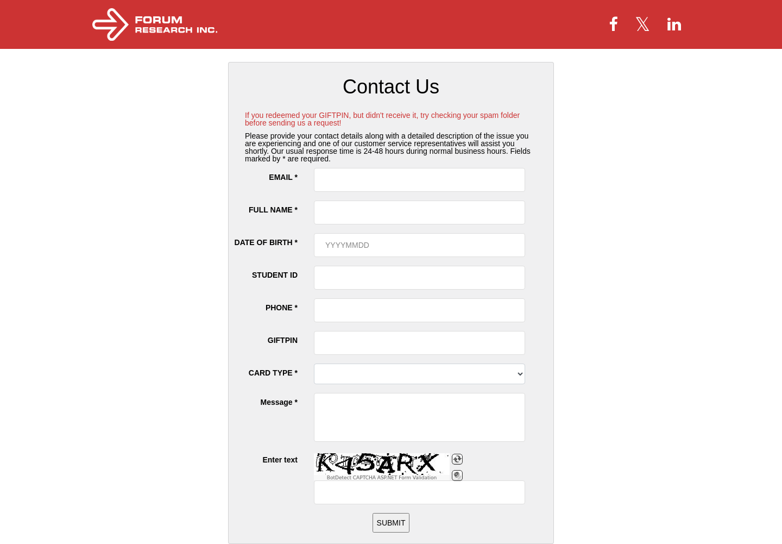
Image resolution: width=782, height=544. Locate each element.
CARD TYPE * (273, 372)
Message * (279, 402)
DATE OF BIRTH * (266, 242)
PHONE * (282, 307)
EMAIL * (283, 177)
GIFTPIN (283, 340)
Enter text (280, 459)
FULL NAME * (273, 209)
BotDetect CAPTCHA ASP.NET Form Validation (382, 477)
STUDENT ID (275, 275)
